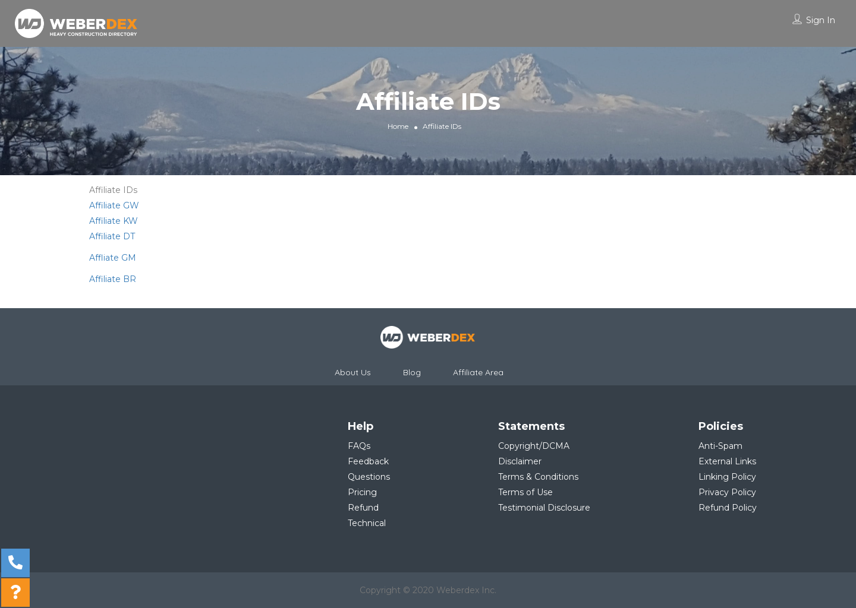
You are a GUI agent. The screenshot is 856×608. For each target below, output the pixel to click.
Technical (367, 523)
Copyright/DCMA (533, 446)
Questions (369, 476)
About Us (353, 372)
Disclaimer (520, 461)
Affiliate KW (113, 221)
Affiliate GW (114, 205)
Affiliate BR (112, 279)
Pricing (362, 492)
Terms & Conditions (538, 476)
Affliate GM (112, 257)
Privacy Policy (727, 492)
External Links (727, 461)
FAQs (359, 446)
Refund (363, 507)
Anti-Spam (720, 446)
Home (398, 125)
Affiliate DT (112, 236)
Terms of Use (525, 492)
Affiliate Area (478, 372)
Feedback (368, 461)
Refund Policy (727, 507)
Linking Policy (727, 476)
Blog (412, 372)
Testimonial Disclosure (544, 507)
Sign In (820, 20)
